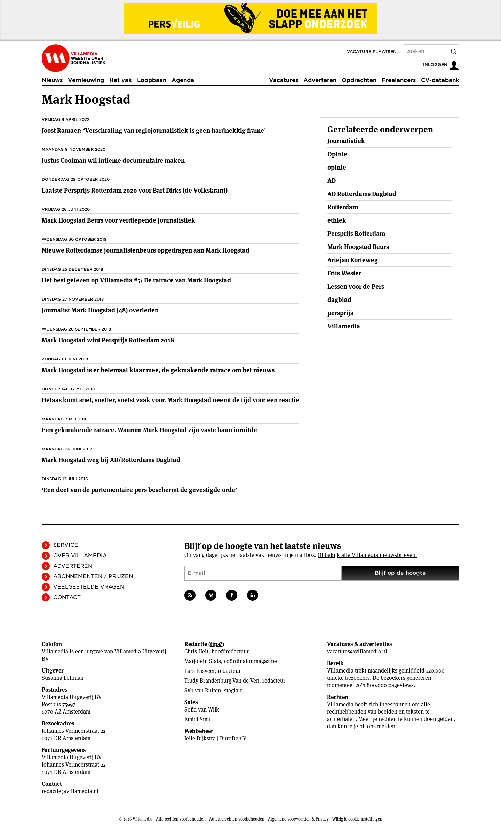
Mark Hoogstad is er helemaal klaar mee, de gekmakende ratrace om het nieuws (158, 370)
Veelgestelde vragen (88, 587)
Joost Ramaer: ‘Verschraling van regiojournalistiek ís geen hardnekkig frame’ (154, 130)
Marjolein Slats (202, 661)
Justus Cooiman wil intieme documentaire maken (113, 160)
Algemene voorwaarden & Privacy (298, 819)
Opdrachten (359, 80)
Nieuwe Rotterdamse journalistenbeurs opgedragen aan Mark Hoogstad (145, 250)
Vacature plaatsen (372, 51)
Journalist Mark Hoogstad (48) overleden (100, 310)
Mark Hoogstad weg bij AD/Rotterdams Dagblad (111, 460)
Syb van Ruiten (202, 690)
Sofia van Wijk (201, 709)
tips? (216, 644)
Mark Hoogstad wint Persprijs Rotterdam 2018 (108, 340)
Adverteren (319, 80)
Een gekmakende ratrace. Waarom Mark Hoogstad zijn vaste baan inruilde (149, 430)
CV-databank (440, 80)
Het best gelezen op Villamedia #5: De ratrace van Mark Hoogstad (136, 280)
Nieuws (52, 80)
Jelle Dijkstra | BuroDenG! (215, 738)
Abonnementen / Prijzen (93, 576)
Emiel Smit (197, 719)
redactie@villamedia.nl (70, 791)
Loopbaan (151, 80)
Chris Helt (196, 651)
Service (65, 545)
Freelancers (399, 80)
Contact (67, 597)
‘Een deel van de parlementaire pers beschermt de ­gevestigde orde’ (139, 490)
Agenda (183, 80)
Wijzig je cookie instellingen (357, 819)
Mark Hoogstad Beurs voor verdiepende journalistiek (118, 220)
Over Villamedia (80, 555)
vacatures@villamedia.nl (357, 651)
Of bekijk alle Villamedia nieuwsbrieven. (367, 555)
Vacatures (283, 80)
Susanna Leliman (63, 678)
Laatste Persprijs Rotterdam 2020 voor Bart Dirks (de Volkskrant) (135, 190)
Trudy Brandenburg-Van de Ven (221, 680)
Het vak (120, 80)
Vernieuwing (86, 80)
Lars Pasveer (199, 671)
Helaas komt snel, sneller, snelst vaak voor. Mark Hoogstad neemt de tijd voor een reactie (170, 400)
